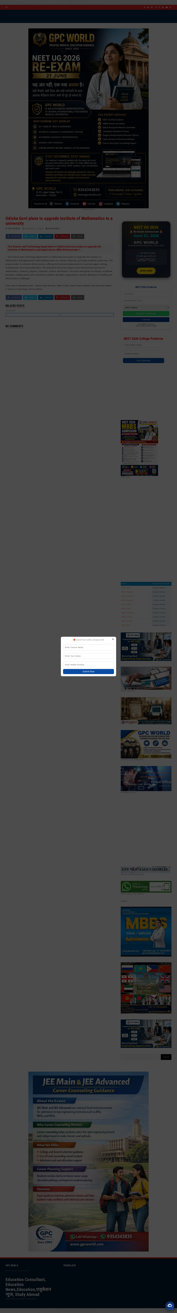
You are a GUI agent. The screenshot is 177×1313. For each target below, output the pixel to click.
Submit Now (88, 671)
